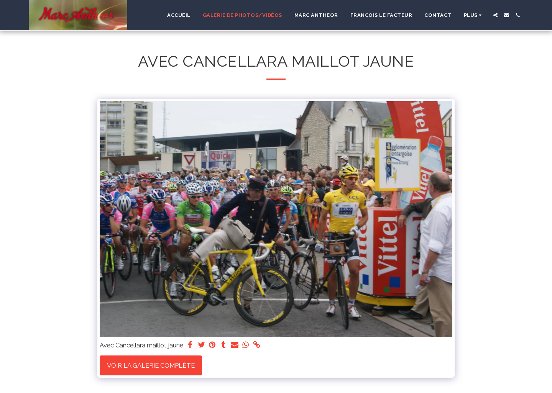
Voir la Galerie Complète (151, 365)
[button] (495, 15)
